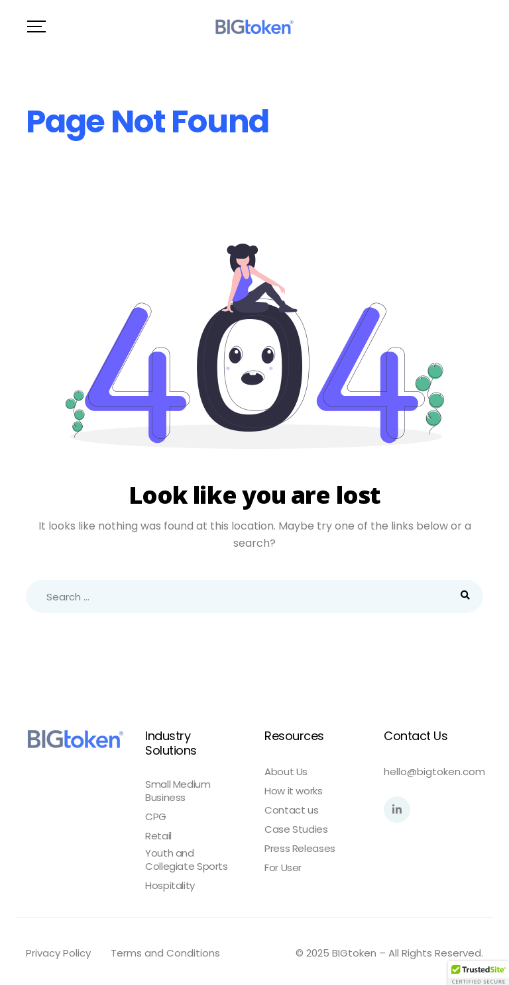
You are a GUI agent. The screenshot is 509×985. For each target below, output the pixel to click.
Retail (158, 836)
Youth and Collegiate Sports (186, 860)
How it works (293, 791)
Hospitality (170, 885)
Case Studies (296, 829)
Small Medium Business (178, 791)
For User (283, 867)
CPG (155, 816)
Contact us (291, 810)
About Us (286, 771)
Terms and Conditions (165, 953)
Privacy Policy (58, 953)
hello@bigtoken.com (434, 771)
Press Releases (299, 848)
